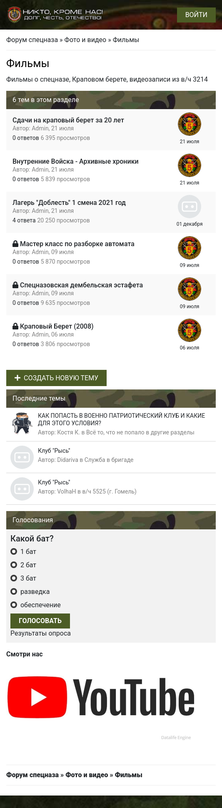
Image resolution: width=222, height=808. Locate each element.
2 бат (27, 565)
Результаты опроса (40, 633)
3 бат (27, 578)
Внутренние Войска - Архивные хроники (75, 161)
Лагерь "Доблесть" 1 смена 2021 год (69, 203)
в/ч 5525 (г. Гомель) (109, 491)
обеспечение (40, 605)
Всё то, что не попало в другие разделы (140, 432)
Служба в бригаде (109, 459)
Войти (196, 15)
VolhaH (66, 491)
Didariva (67, 459)
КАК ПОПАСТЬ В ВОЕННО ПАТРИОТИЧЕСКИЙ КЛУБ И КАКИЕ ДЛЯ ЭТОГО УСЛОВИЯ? (121, 419)
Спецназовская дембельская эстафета (81, 285)
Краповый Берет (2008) (57, 326)
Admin (40, 128)
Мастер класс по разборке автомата (77, 244)
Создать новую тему (56, 378)
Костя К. (68, 432)
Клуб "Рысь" (54, 450)
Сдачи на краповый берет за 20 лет (68, 120)
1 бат (27, 552)
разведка (34, 592)
